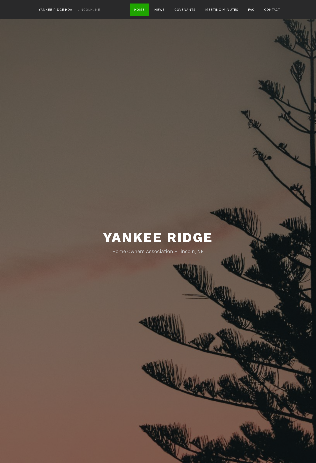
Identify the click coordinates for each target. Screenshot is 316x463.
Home (139, 9)
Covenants (184, 9)
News (159, 9)
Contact (272, 9)
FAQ (251, 9)
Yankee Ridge (158, 237)
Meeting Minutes (221, 9)
